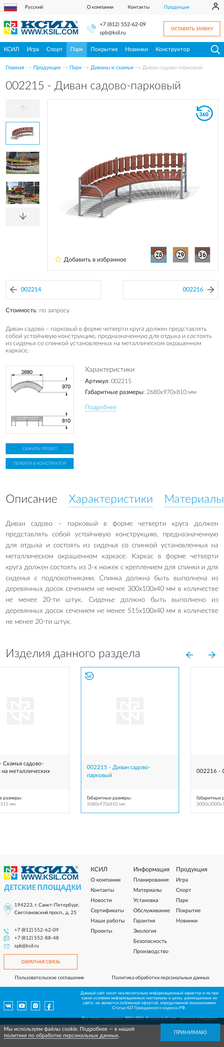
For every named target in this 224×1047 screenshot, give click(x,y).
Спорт (54, 49)
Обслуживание (151, 910)
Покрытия (104, 49)
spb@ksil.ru (113, 33)
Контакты (139, 7)
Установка (145, 900)
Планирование (151, 880)
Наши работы (108, 921)
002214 (25, 289)
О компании (100, 7)
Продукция (176, 7)
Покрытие (188, 910)
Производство (150, 951)
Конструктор (173, 49)
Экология (144, 931)
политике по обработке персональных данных (61, 1035)
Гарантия (144, 921)
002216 (198, 289)
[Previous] (23, 108)
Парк (76, 49)
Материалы (147, 890)
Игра (33, 49)
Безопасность (150, 941)
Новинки (136, 49)
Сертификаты (107, 910)
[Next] (23, 216)
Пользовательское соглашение (49, 977)
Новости (101, 900)
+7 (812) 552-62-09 (123, 24)
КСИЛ (11, 49)
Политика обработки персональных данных (160, 977)
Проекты (101, 931)
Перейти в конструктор (40, 463)
